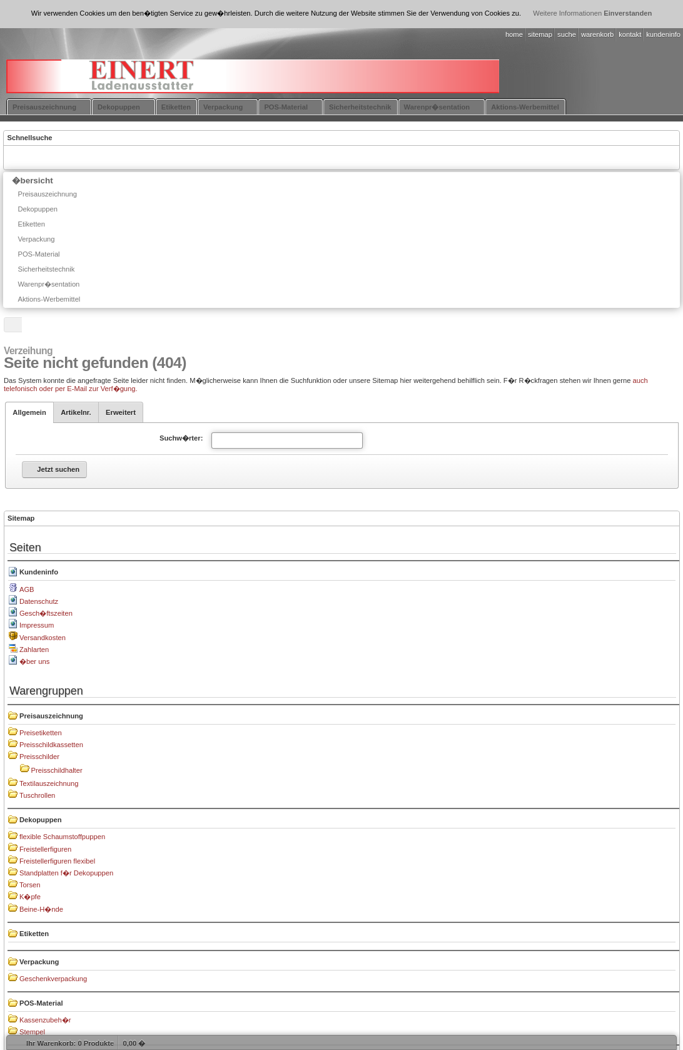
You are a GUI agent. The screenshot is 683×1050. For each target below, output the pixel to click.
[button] (54, 469)
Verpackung (39, 962)
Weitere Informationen (567, 13)
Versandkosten (42, 637)
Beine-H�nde (41, 909)
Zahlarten (34, 649)
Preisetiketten (40, 733)
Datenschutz (38, 601)
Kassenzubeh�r (45, 1020)
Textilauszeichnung (49, 783)
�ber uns (34, 661)
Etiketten (34, 933)
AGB (26, 589)
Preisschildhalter (57, 770)
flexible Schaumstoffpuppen (62, 836)
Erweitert (121, 412)
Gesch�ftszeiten (46, 613)
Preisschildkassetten (51, 744)
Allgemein (29, 412)
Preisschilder (39, 756)
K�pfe (30, 896)
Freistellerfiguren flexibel (57, 861)
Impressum (36, 625)
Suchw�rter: (181, 438)
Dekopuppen (40, 819)
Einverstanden (628, 13)
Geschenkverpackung (53, 978)
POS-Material (41, 1003)
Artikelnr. (76, 412)
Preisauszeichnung (51, 716)
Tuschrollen (37, 795)
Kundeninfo (38, 572)
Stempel (32, 1032)
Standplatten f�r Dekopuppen (66, 873)
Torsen (30, 885)
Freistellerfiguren (45, 849)
